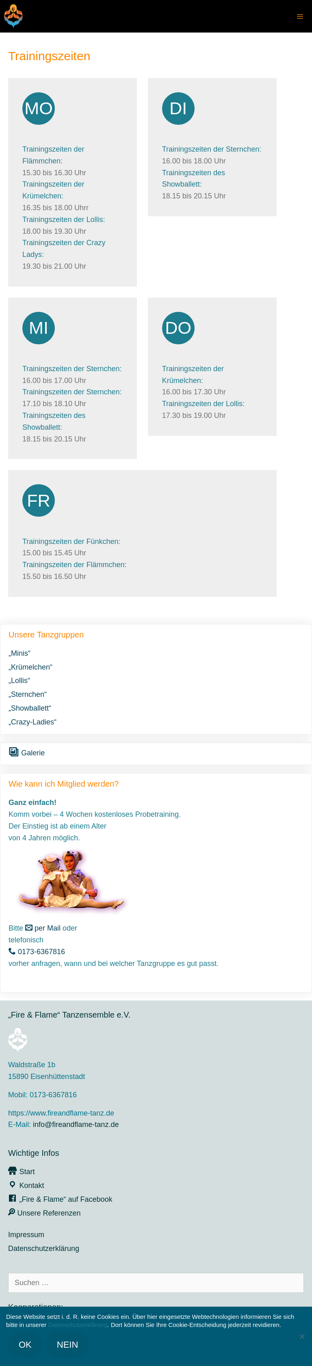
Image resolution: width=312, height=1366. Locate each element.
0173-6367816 (37, 952)
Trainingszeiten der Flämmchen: (74, 565)
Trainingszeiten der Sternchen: (211, 149)
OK (25, 1345)
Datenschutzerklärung (43, 1248)
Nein (67, 1345)
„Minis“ (19, 653)
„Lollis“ (19, 680)
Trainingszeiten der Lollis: (63, 219)
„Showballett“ (30, 708)
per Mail (43, 928)
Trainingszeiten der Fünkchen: (71, 541)
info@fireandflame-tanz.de (76, 1124)
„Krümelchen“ (30, 667)
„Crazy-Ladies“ (32, 722)
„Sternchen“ (28, 694)
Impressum (26, 1235)
